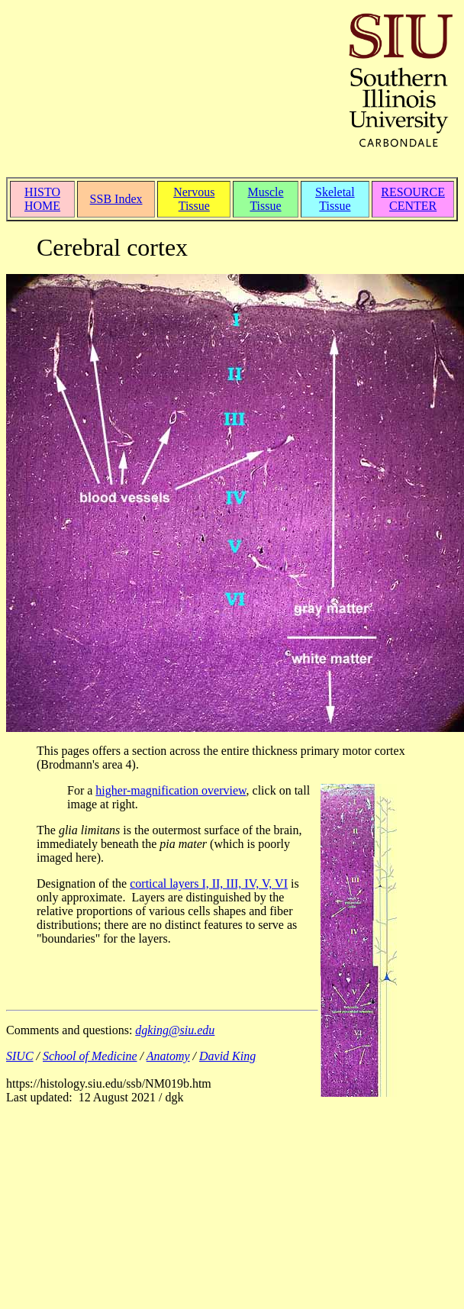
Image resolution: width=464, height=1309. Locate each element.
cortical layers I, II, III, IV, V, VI (209, 883)
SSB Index (116, 198)
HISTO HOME (42, 198)
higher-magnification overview (170, 790)
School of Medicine (90, 1055)
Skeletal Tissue (335, 198)
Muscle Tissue (265, 198)
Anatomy (168, 1055)
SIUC (20, 1055)
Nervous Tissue (193, 198)
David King (227, 1055)
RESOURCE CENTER (413, 198)
